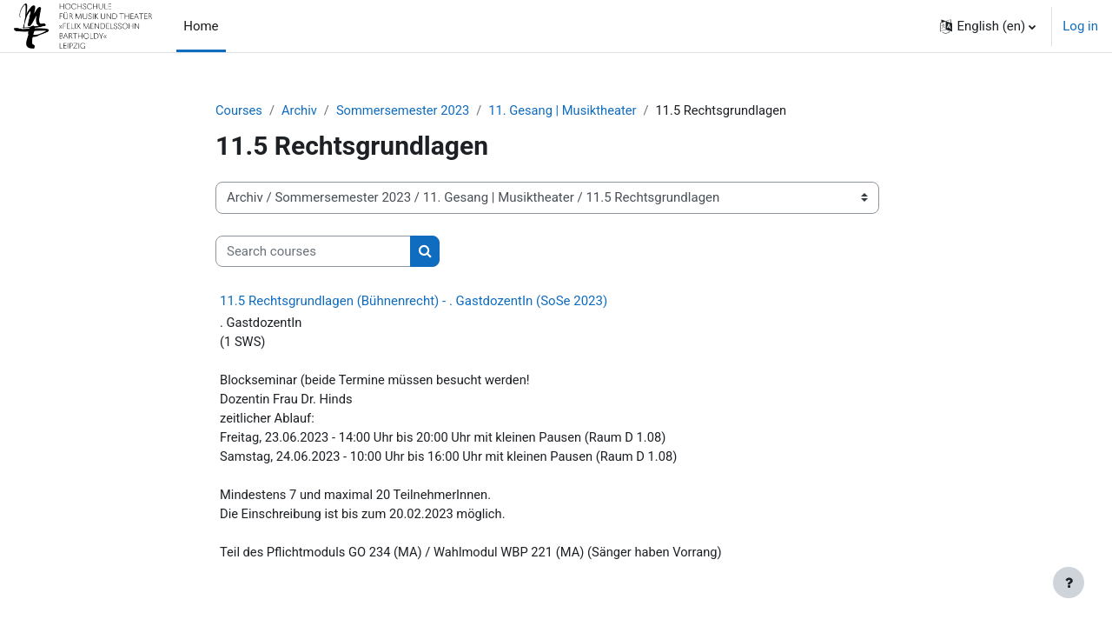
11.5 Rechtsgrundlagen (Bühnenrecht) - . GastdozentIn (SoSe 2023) (413, 302)
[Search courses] (313, 252)
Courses (239, 110)
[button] (988, 26)
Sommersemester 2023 (406, 110)
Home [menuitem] (200, 26)
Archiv (300, 110)
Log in (1080, 26)
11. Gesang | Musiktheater (569, 110)
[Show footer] (1068, 582)
